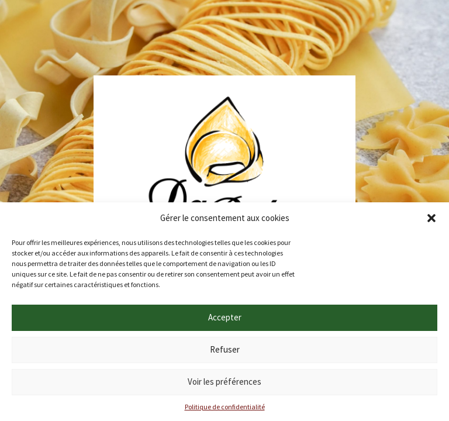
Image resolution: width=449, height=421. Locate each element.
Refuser (225, 349)
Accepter (224, 317)
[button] (431, 218)
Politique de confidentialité (225, 406)
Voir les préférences (224, 381)
